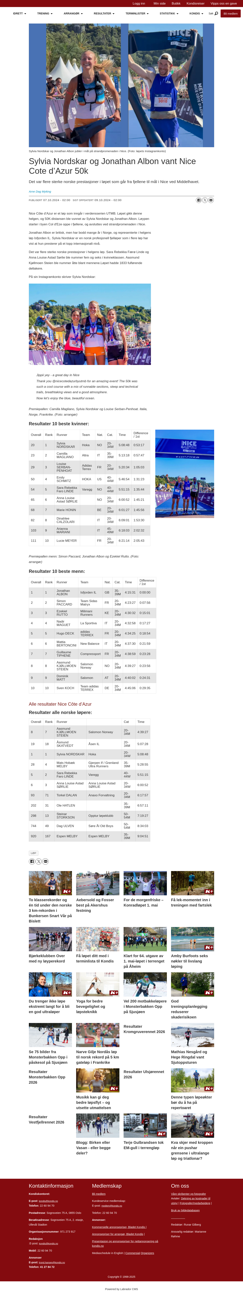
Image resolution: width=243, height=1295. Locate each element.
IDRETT (18, 13)
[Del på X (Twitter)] (205, 200)
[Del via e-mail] (211, 200)
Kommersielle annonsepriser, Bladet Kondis (119, 1227)
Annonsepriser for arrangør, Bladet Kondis (117, 1234)
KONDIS (194, 13)
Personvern (178, 1217)
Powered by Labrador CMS (121, 1289)
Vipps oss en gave (224, 3)
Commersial (132, 1253)
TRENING (43, 13)
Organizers (147, 1253)
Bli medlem (231, 13)
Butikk (176, 3)
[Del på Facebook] (199, 200)
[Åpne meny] (216, 14)
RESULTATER (102, 13)
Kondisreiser (196, 3)
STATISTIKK (167, 13)
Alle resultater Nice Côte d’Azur (60, 704)
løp (33, 853)
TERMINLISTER (135, 13)
